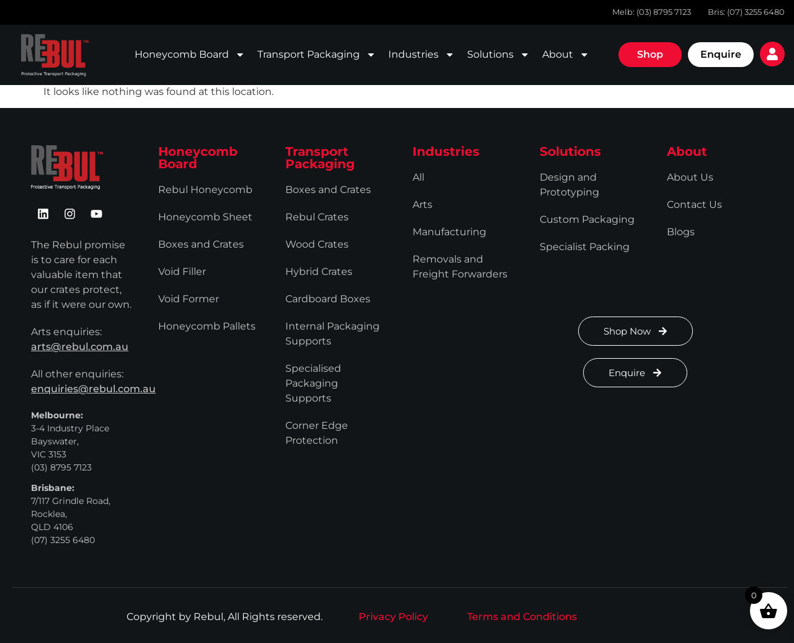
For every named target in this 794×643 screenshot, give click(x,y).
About (565, 54)
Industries (421, 54)
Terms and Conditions (522, 617)
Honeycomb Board (190, 54)
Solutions (498, 54)
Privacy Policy (393, 617)
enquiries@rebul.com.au (93, 389)
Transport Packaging (316, 54)
